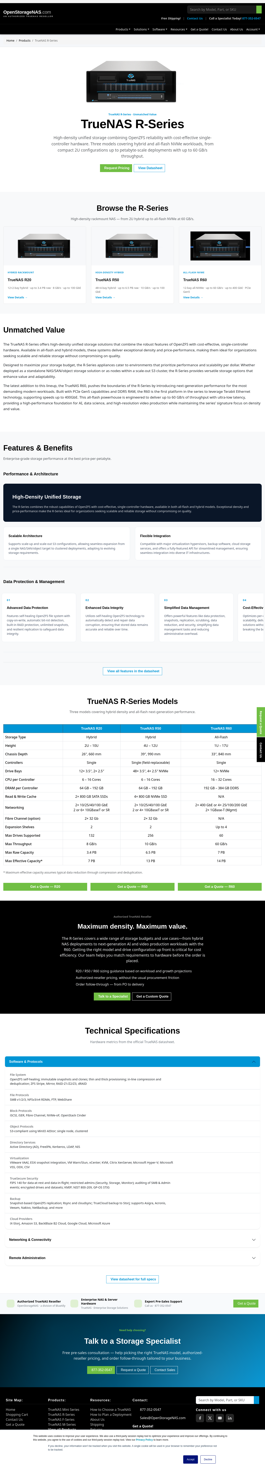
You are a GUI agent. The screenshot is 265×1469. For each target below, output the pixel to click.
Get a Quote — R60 (220, 886)
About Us (236, 29)
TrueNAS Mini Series (63, 1409)
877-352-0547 (251, 18)
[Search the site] (259, 9)
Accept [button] (190, 1459)
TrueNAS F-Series (61, 1419)
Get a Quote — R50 (133, 886)
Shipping (97, 1424)
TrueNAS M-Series (62, 1424)
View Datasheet (150, 168)
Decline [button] (208, 1459)
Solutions (140, 29)
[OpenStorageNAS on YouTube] (220, 1418)
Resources (178, 29)
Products (25, 40)
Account (252, 29)
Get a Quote (15, 1424)
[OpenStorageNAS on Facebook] (200, 1418)
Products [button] (122, 29)
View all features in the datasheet (133, 671)
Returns (96, 1429)
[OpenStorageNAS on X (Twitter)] (210, 1418)
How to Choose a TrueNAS (110, 1409)
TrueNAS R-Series (61, 1414)
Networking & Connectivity (30, 1239)
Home (10, 40)
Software (159, 29)
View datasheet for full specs (133, 1279)
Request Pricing (117, 168)
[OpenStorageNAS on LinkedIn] (230, 1418)
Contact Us (195, 18)
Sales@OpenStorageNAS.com (163, 1418)
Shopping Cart (17, 1414)
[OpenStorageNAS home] (28, 13)
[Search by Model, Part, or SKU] (222, 9)
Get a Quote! (199, 29)
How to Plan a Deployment (110, 1414)
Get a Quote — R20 (45, 886)
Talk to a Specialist (113, 996)
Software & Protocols (26, 1061)
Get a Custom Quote (152, 996)
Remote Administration (27, 1258)
